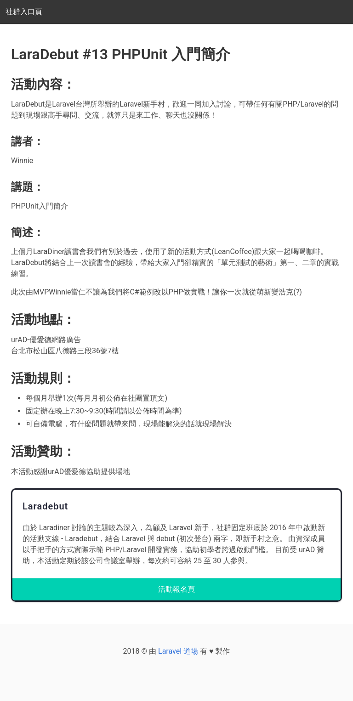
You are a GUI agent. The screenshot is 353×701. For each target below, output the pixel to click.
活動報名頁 (176, 589)
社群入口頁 (24, 11)
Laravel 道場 (178, 651)
